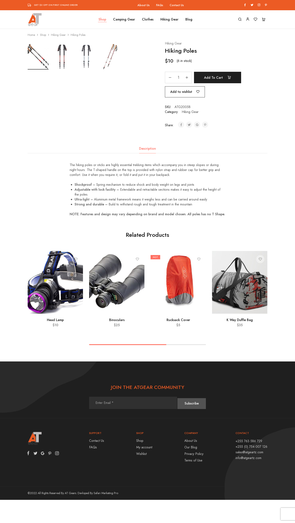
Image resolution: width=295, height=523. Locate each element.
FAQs (159, 5)
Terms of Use (193, 483)
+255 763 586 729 (249, 464)
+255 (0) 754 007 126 (251, 469)
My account (144, 470)
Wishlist (141, 477)
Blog (188, 19)
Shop (102, 19)
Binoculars (117, 343)
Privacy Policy (193, 477)
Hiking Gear (169, 19)
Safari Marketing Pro (106, 516)
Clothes (147, 19)
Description (147, 171)
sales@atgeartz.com (249, 475)
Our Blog (190, 470)
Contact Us (177, 5)
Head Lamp (55, 343)
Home (31, 35)
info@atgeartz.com (248, 481)
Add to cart (219, 77)
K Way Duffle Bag (240, 343)
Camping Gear (124, 19)
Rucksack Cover (178, 343)
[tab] (147, 171)
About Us (143, 5)
